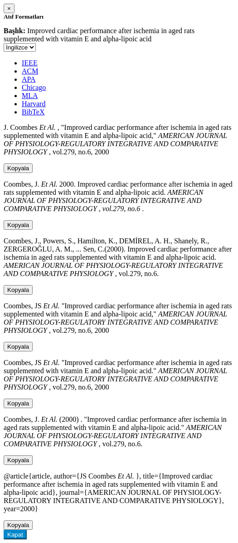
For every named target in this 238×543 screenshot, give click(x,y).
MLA (30, 95)
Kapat (15, 534)
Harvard (33, 104)
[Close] (9, 8)
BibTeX (33, 112)
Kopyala (18, 168)
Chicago (34, 87)
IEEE (30, 63)
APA (29, 79)
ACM (30, 71)
